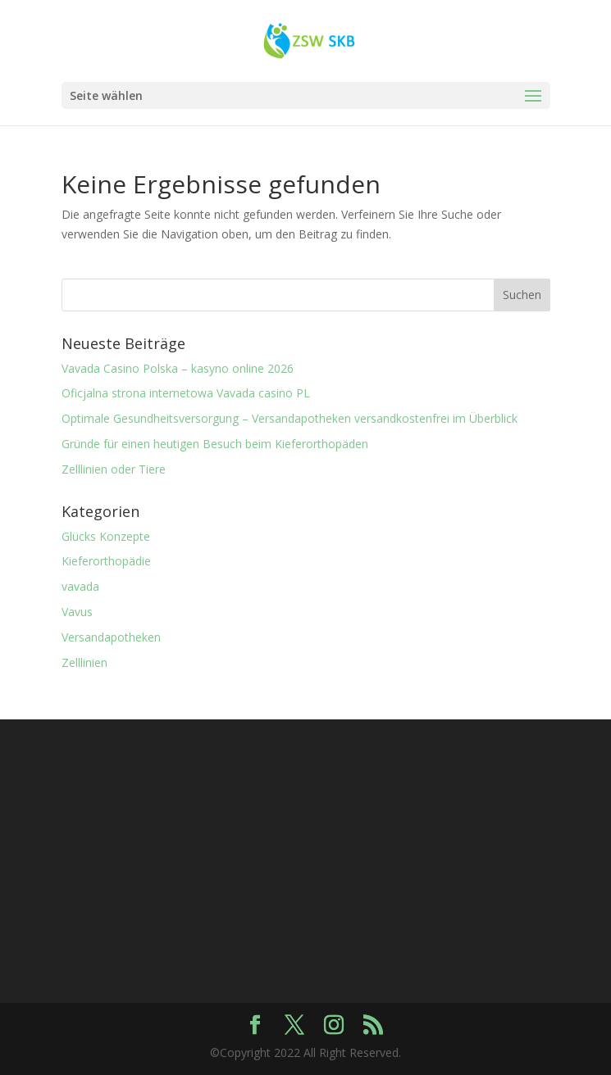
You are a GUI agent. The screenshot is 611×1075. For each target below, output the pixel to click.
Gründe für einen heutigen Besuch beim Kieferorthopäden (215, 443)
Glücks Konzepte (106, 536)
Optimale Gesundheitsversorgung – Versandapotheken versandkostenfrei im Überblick (290, 418)
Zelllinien (84, 662)
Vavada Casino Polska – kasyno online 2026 (178, 368)
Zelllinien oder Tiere (114, 469)
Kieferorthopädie (106, 561)
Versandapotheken (111, 637)
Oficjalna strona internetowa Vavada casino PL (186, 393)
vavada (80, 586)
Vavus (77, 611)
